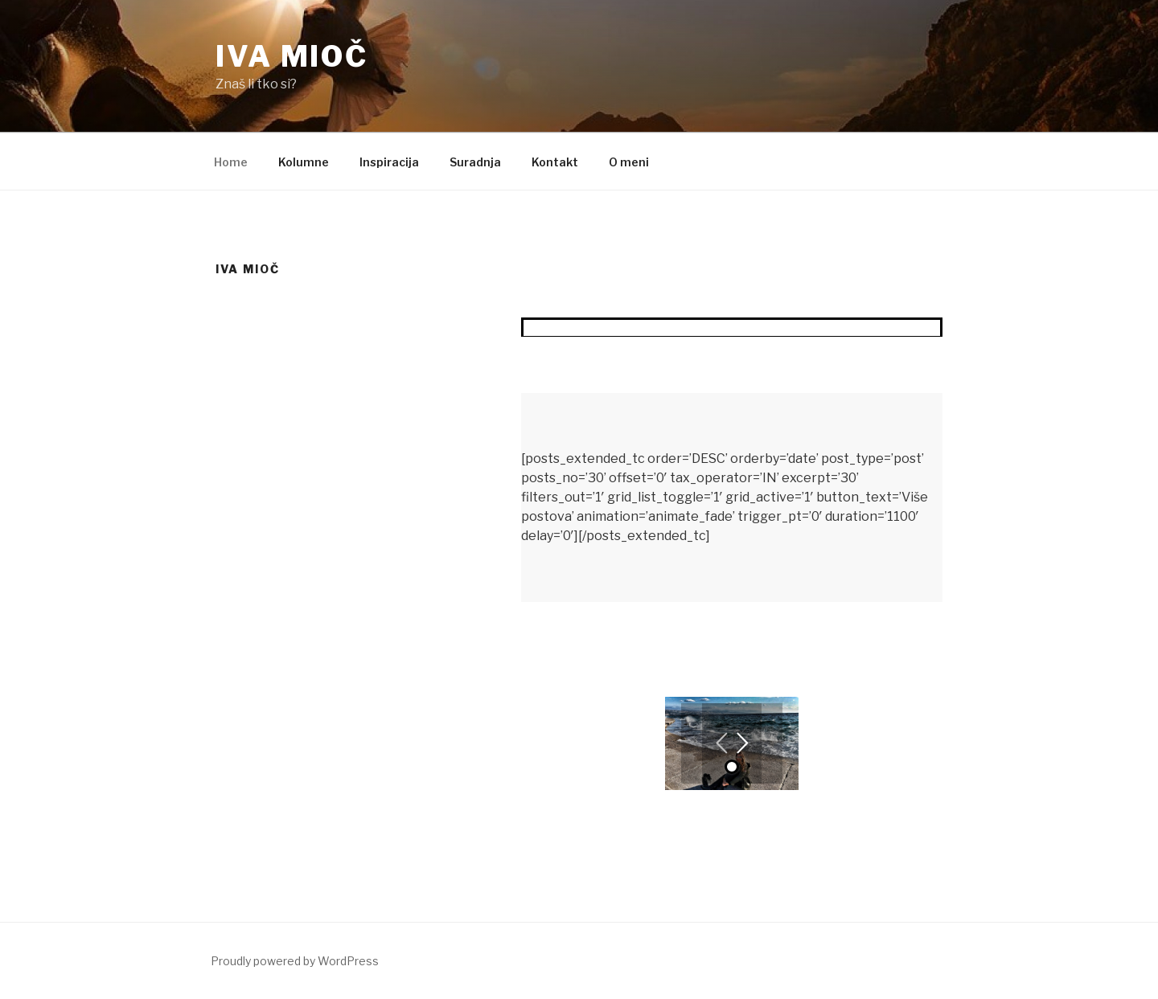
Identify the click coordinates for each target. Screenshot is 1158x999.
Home (231, 162)
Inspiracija (389, 162)
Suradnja (475, 162)
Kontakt (555, 162)
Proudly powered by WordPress (295, 961)
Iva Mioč (292, 56)
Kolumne (303, 162)
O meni (629, 162)
